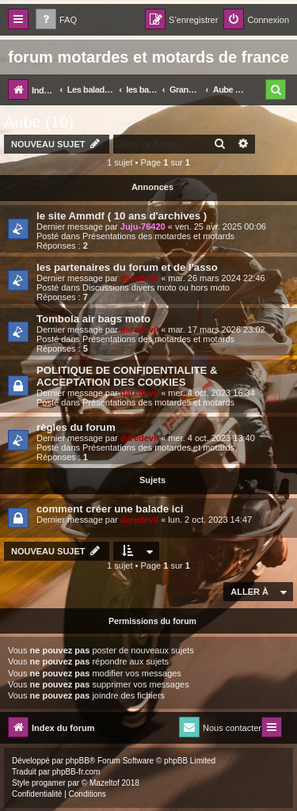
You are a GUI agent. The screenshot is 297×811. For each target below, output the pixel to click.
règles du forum (76, 427)
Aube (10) (39, 122)
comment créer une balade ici (109, 509)
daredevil (139, 278)
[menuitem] (56, 20)
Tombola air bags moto (93, 319)
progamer (49, 783)
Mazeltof (104, 783)
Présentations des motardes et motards (158, 236)
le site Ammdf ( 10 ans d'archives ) (121, 216)
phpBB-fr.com (76, 771)
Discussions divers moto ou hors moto (156, 287)
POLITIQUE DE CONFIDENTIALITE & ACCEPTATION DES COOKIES (127, 376)
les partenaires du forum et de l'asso (127, 267)
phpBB (77, 760)
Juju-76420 (143, 226)
